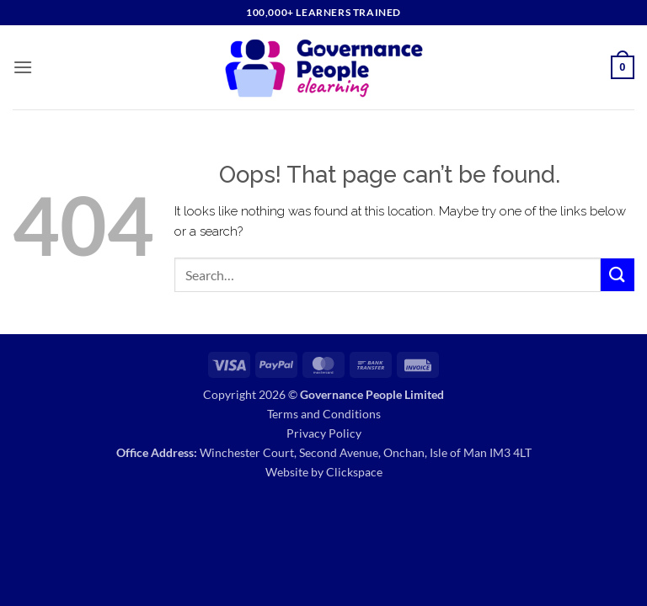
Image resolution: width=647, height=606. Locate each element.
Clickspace (354, 472)
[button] (23, 67)
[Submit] (617, 274)
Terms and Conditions (324, 414)
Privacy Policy (323, 433)
